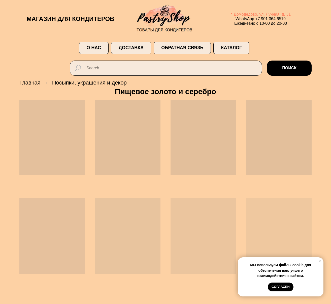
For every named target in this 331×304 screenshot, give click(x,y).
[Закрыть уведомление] (319, 261)
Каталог (231, 47)
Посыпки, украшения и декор (89, 82)
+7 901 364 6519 (270, 19)
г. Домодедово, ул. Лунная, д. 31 (260, 14)
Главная (30, 82)
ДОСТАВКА (131, 47)
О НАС (94, 47)
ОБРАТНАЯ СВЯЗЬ (182, 47)
